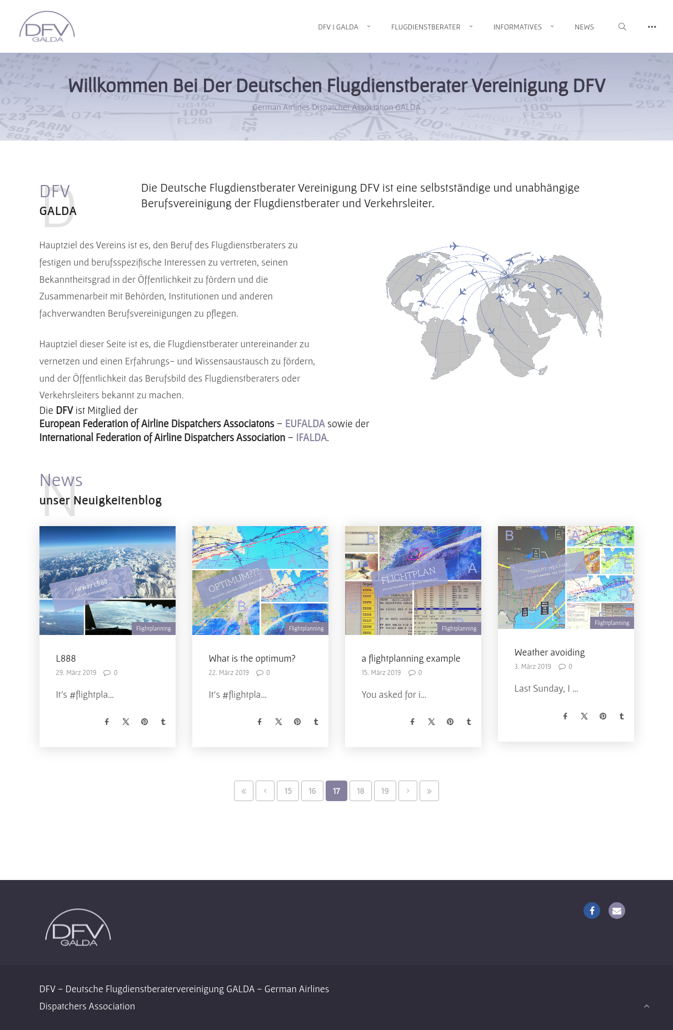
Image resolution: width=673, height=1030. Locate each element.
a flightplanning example (411, 658)
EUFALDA (305, 423)
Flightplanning (153, 628)
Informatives (517, 26)
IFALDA (311, 437)
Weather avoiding (550, 652)
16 (312, 791)
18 (361, 791)
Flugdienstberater (426, 26)
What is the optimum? (252, 658)
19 (385, 791)
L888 (66, 658)
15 (287, 791)
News (584, 26)
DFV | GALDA (338, 26)
